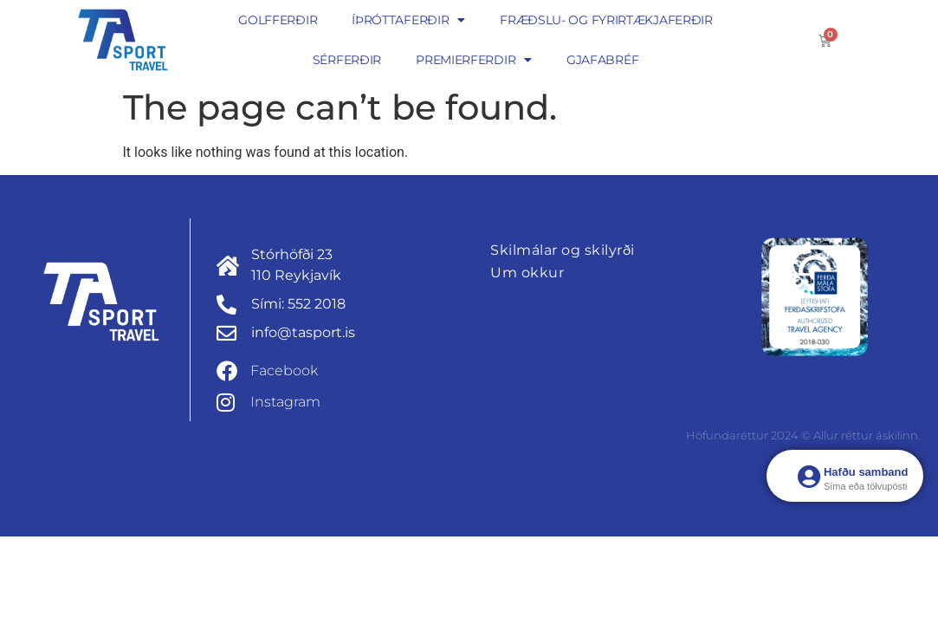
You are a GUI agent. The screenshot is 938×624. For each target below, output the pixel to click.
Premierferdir (474, 60)
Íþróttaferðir (408, 20)
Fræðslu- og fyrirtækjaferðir (606, 20)
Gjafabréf (602, 60)
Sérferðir (347, 60)
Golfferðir (277, 20)
